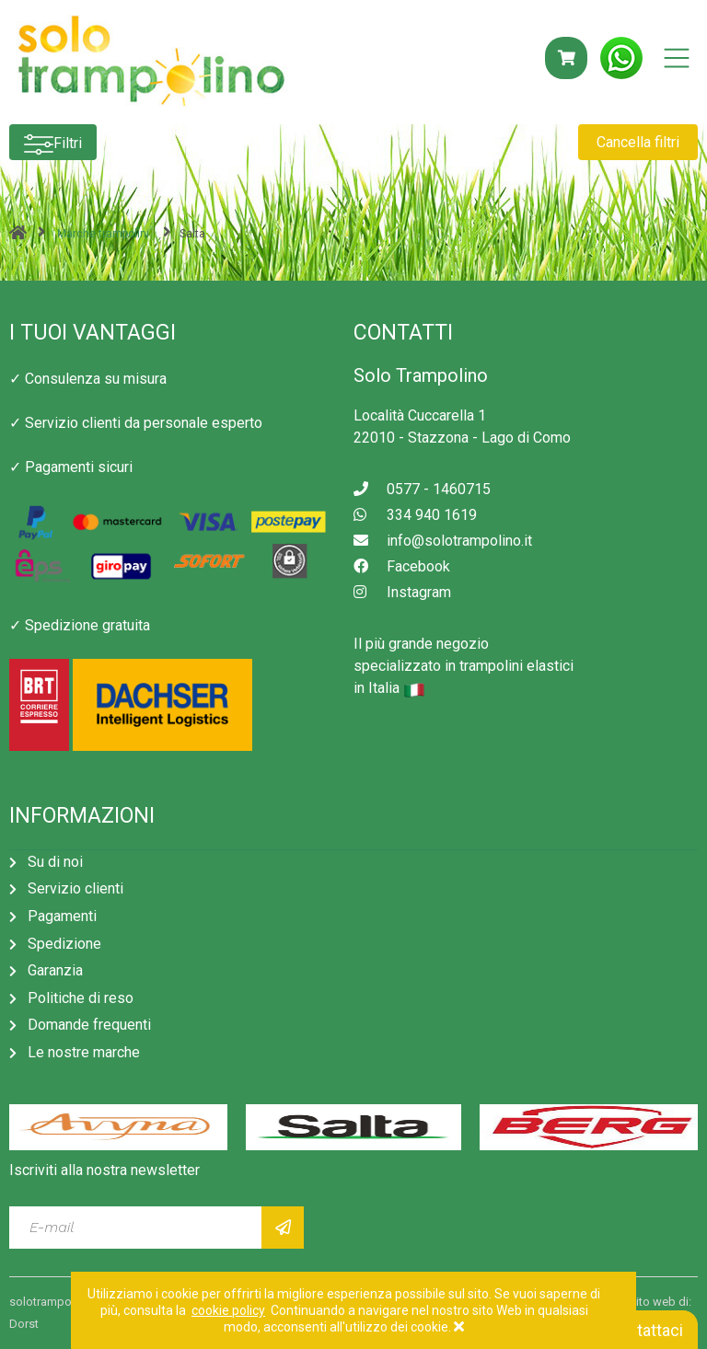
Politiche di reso (80, 998)
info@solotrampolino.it (443, 540)
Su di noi (55, 862)
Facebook (402, 566)
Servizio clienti (75, 888)
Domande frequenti (89, 1024)
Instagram (402, 592)
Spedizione (64, 943)
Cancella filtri (638, 142)
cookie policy (228, 1310)
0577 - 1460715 (422, 489)
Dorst (24, 1324)
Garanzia (55, 970)
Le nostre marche (84, 1052)
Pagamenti (62, 916)
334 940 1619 (415, 515)
